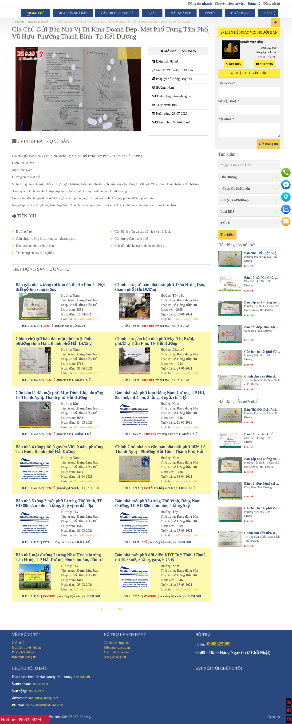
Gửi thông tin (268, 144)
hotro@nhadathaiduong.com (44, 705)
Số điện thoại (228, 101)
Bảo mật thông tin (24, 657)
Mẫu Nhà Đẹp (181, 13)
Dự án (152, 13)
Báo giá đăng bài (115, 657)
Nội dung (226, 119)
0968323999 (40, 684)
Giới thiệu (19, 643)
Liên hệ (269, 13)
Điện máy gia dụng (117, 647)
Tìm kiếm (228, 234)
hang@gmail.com (266, 52)
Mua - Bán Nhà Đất (73, 13)
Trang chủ (18, 21)
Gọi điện (233, 64)
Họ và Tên (226, 83)
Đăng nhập (271, 3)
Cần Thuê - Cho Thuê (117, 13)
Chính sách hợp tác (116, 643)
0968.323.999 (268, 47)
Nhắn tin (264, 64)
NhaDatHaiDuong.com (43, 698)
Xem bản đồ (81, 677)
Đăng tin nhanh (200, 3)
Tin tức (211, 13)
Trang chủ (35, 13)
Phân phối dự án (23, 652)
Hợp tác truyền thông (26, 647)
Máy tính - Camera (116, 652)
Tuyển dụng (240, 13)
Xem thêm (111, 612)
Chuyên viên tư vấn (230, 3)
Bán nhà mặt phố (38, 21)
